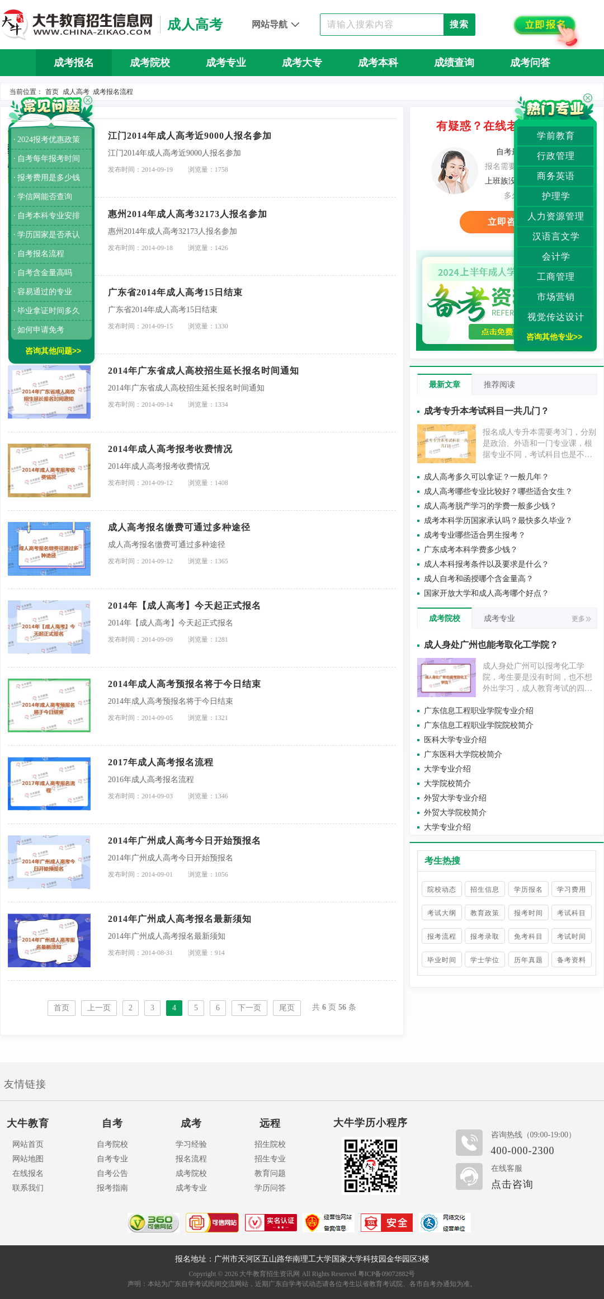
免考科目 (528, 936)
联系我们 (28, 1188)
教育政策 (484, 913)
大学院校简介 (447, 783)
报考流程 (441, 936)
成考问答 (530, 62)
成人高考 (76, 91)
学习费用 (571, 889)
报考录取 (484, 936)
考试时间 (571, 936)
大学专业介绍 (447, 769)
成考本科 (378, 62)
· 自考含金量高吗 (42, 273)
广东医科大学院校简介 (463, 754)
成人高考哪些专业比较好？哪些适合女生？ (498, 491)
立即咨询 (507, 222)
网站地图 (28, 1159)
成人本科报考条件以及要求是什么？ (486, 564)
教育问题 (270, 1173)
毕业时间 (441, 960)
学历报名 (528, 889)
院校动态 (441, 889)
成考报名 (74, 62)
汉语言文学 (556, 236)
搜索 (459, 24)
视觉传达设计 (555, 317)
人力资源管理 (555, 216)
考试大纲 (441, 913)
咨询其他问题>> (53, 350)
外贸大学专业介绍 (455, 798)
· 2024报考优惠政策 (46, 139)
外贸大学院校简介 (455, 812)
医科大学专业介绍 (455, 740)
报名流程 (191, 1159)
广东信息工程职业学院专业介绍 (479, 711)
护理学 (556, 196)
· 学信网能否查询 (42, 196)
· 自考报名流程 (38, 254)
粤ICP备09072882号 (387, 1274)
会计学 (556, 256)
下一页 (249, 1008)
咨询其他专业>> (554, 336)
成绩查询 (454, 62)
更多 (581, 618)
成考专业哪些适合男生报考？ (475, 535)
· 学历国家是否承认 (46, 234)
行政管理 (556, 156)
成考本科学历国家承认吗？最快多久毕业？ (498, 520)
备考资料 (571, 960)
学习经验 (191, 1144)
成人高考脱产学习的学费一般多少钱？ (490, 506)
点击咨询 (512, 1184)
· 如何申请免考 (38, 330)
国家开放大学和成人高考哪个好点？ (486, 593)
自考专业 (112, 1159)
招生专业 (270, 1159)
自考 (112, 1123)
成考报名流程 (113, 91)
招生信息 (484, 889)
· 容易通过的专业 (42, 292)
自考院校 (112, 1144)
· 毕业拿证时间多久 (46, 311)
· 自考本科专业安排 (46, 215)
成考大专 (302, 62)
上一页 (99, 1008)
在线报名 (28, 1173)
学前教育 (556, 135)
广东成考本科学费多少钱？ (471, 549)
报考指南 (112, 1188)
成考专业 (226, 62)
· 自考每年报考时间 (46, 158)
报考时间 (528, 913)
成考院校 (150, 62)
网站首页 (28, 1144)
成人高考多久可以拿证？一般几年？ (486, 477)
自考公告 (112, 1173)
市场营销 (556, 297)
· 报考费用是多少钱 (46, 177)
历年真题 (302, 89)
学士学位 (484, 960)
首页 (52, 91)
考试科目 (571, 913)
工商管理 (556, 276)
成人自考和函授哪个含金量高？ (479, 579)
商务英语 (556, 176)
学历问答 (270, 1188)
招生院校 (270, 1144)
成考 (191, 1123)
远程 (270, 1123)
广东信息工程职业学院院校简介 (479, 725)
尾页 (287, 1008)
